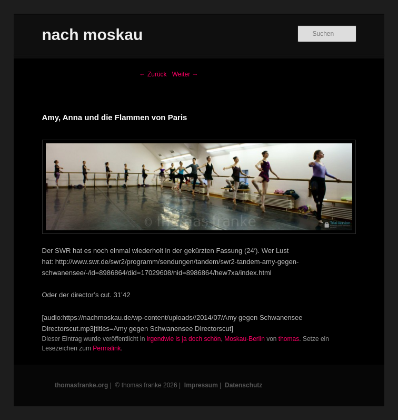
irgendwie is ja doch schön (184, 339)
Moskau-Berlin (244, 339)
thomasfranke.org (81, 385)
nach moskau (92, 34)
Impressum (201, 385)
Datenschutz (243, 385)
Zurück (153, 74)
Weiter (185, 74)
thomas (288, 339)
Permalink (107, 348)
